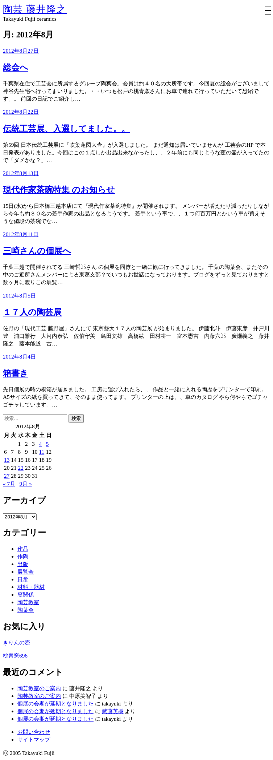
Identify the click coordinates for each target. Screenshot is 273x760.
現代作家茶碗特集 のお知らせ (59, 189)
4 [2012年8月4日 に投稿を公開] (40, 444)
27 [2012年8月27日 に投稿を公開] (6, 476)
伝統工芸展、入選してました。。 (66, 128)
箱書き (15, 373)
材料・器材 (31, 587)
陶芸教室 (28, 602)
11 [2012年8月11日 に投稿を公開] (41, 452)
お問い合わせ (33, 732)
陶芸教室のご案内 (39, 688)
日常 (22, 579)
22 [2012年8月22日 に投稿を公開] (21, 468)
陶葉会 (25, 610)
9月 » (26, 484)
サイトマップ (33, 739)
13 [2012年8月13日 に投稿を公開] (6, 460)
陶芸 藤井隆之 (35, 9)
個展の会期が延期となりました (55, 703)
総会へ (15, 67)
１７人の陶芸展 (32, 312)
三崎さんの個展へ (37, 250)
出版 (22, 564)
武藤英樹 (113, 711)
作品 (22, 549)
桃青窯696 (15, 655)
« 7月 (9, 484)
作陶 (22, 556)
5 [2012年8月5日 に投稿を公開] (47, 444)
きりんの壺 (16, 642)
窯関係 (25, 594)
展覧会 (25, 572)
